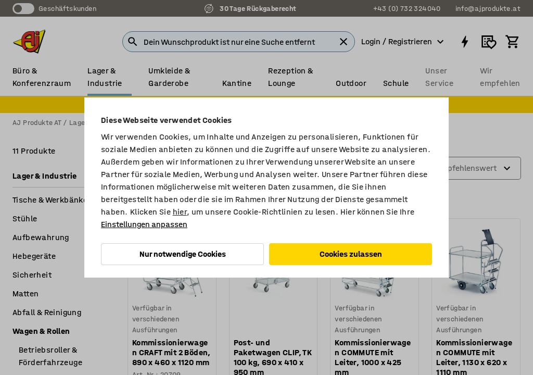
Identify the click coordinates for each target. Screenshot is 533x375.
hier (180, 212)
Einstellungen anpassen (144, 224)
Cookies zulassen (351, 254)
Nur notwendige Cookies (182, 254)
